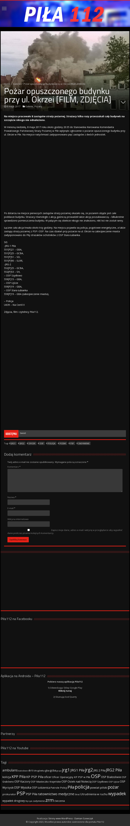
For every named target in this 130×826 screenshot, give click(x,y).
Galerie (17, 83)
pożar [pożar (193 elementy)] (113, 787)
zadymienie (83, 443)
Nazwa (11, 497)
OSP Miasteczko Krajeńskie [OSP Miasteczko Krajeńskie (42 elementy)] (46, 781)
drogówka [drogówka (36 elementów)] (39, 770)
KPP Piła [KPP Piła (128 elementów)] (19, 776)
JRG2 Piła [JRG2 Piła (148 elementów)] (114, 770)
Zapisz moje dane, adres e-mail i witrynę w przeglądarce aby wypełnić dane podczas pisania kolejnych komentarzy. (64, 532)
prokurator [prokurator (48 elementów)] (9, 794)
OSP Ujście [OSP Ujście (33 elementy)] (114, 781)
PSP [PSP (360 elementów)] (21, 793)
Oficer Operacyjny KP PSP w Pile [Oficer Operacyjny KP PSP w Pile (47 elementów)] (71, 777)
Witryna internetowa (17, 519)
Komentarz (13, 466)
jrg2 (22, 443)
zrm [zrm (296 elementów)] (49, 800)
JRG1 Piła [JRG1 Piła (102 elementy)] (77, 770)
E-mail (11, 508)
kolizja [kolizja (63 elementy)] (6, 777)
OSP (42, 443)
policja (51, 443)
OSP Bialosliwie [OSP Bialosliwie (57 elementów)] (111, 777)
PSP (72, 443)
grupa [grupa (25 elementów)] (59, 771)
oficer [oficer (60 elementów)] (47, 777)
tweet (23, 433)
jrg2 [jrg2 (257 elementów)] (89, 770)
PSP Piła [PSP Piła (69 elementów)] (31, 794)
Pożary (38, 106)
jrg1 (13, 443)
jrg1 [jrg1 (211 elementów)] (66, 770)
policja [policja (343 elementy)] (82, 786)
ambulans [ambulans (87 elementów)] (10, 770)
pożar (63, 443)
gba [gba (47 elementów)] (47, 770)
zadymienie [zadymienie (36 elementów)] (39, 800)
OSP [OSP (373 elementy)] (96, 776)
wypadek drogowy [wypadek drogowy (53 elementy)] (13, 801)
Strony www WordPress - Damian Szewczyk (70, 818)
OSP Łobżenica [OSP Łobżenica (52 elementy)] (41, 787)
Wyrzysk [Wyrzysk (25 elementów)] (28, 801)
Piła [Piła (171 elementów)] (71, 787)
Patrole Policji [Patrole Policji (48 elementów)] (58, 787)
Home (7, 83)
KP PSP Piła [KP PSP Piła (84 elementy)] (35, 777)
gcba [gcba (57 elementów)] (53, 770)
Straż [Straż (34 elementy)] (77, 794)
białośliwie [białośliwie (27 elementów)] (23, 770)
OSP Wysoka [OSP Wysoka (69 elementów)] (22, 787)
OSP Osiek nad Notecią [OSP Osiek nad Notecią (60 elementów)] (76, 781)
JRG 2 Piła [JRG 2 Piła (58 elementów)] (99, 770)
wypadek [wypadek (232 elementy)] (117, 793)
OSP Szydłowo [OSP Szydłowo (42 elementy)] (100, 781)
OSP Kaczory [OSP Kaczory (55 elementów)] (22, 781)
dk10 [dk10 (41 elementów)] (31, 770)
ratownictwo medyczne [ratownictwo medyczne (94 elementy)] (56, 794)
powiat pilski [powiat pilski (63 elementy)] (98, 787)
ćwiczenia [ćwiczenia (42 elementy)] (59, 800)
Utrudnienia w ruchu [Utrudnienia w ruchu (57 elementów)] (94, 794)
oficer (32, 443)
